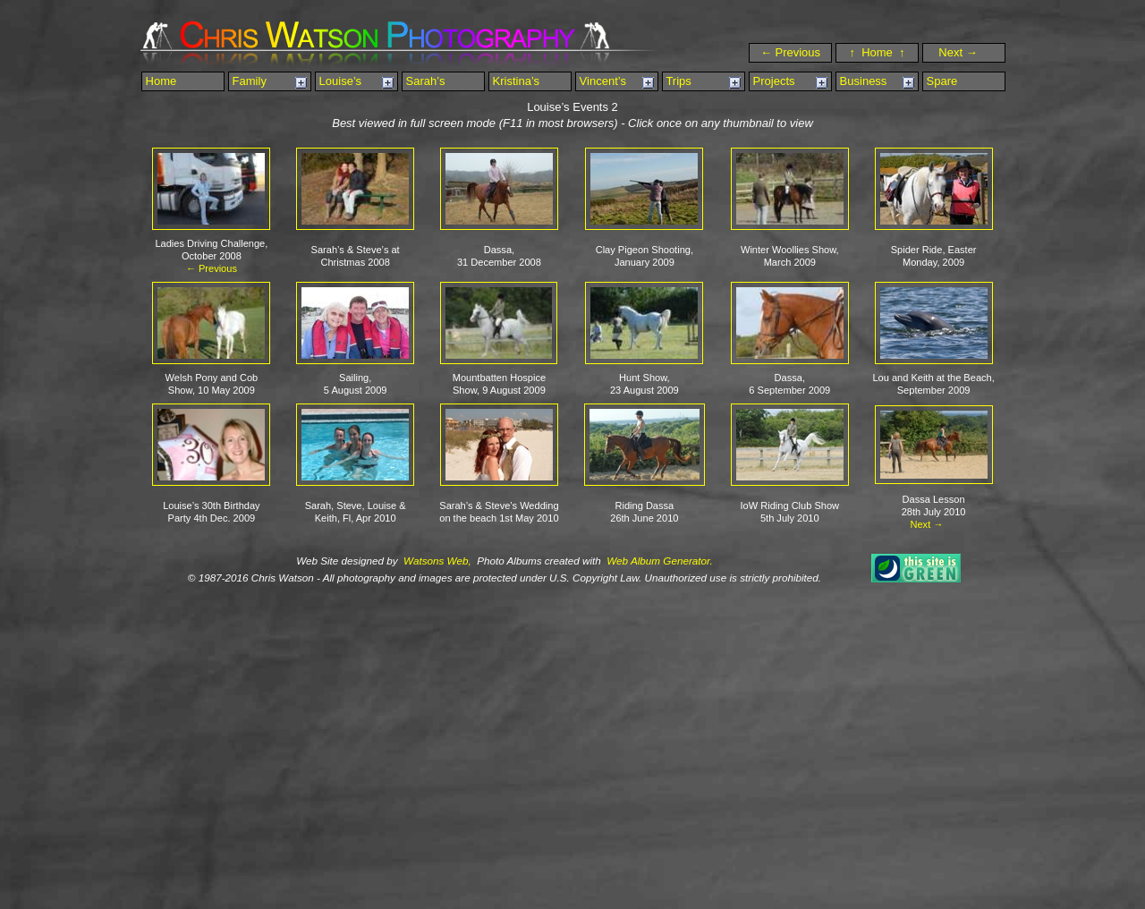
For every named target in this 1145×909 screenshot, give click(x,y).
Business (861, 81)
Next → (965, 52)
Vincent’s (601, 81)
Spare (940, 81)
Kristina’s (514, 81)
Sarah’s (424, 81)
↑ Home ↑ (876, 52)
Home (159, 81)
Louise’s (338, 81)
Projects (772, 81)
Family (248, 81)
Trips (677, 81)
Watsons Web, (436, 560)
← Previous (790, 52)
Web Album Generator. (658, 560)
